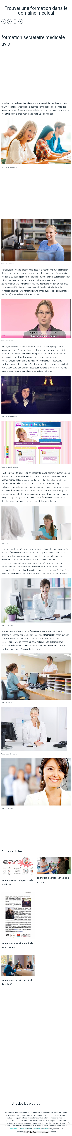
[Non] (68, 1122)
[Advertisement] (36, 79)
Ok (25, 1132)
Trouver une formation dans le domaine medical (36, 10)
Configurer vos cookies (39, 1132)
